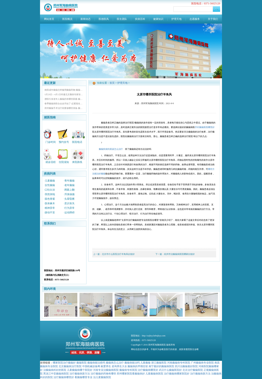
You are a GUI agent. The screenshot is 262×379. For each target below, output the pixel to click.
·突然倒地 (49, 194)
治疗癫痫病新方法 (80, 373)
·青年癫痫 (69, 180)
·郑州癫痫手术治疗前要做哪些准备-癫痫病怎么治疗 (64, 108)
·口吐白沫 (49, 189)
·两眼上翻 (69, 189)
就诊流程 (50, 162)
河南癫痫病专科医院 (178, 362)
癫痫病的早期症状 (138, 366)
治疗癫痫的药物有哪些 (103, 373)
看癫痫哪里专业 (83, 377)
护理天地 (176, 19)
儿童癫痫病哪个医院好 (79, 369)
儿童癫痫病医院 (154, 373)
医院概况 (67, 19)
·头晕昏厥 (69, 199)
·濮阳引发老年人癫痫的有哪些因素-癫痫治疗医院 (64, 99)
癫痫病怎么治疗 (115, 362)
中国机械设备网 (91, 366)
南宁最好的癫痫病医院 (161, 366)
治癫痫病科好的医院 (54, 369)
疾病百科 (140, 19)
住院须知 (64, 162)
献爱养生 (106, 366)
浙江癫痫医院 (158, 362)
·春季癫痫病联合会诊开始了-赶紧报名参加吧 (64, 103)
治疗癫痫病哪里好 (148, 369)
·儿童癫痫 (49, 180)
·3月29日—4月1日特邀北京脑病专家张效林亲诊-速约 (64, 94)
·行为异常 (69, 208)
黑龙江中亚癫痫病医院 (56, 373)
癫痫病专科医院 (128, 369)
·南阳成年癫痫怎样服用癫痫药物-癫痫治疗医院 (64, 90)
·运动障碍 (69, 212)
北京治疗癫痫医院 (192, 369)
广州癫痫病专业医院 (202, 362)
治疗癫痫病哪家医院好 (176, 373)
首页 (112, 83)
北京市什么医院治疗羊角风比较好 (118, 254)
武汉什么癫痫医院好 (170, 369)
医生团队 (122, 19)
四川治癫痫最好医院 (186, 366)
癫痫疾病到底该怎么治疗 (111, 149)
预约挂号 (64, 142)
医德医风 (104, 19)
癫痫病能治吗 (132, 362)
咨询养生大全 (119, 366)
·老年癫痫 (69, 185)
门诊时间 (50, 142)
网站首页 (49, 19)
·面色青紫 (49, 199)
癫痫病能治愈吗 (96, 362)
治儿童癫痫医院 (102, 377)
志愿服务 (195, 19)
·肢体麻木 (49, 203)
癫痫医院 (81, 362)
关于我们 (213, 19)
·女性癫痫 (49, 185)
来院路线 (77, 162)
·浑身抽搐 (69, 194)
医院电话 (77, 142)
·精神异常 (49, 208)
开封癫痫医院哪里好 (205, 127)
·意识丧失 (69, 203)
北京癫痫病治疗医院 (70, 366)
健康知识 (158, 19)
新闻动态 (85, 19)
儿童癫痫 (145, 362)
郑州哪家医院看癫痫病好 (131, 373)
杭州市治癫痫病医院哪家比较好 (179, 254)
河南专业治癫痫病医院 (106, 369)
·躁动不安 (49, 212)
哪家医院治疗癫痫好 (64, 362)
